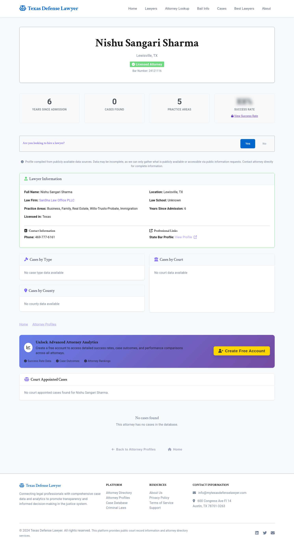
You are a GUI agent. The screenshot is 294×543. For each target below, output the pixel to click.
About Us (155, 488)
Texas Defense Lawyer (48, 8)
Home (132, 8)
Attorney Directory (119, 488)
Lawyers (151, 8)
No (264, 143)
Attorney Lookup (177, 8)
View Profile (186, 237)
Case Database (116, 498)
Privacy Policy (159, 493)
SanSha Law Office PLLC (56, 200)
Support (155, 503)
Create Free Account (241, 349)
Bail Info (203, 8)
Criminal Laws (116, 503)
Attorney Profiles (44, 322)
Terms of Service (161, 498)
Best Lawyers (244, 8)
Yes (247, 143)
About (266, 8)
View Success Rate (244, 115)
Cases (221, 8)
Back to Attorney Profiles (134, 445)
